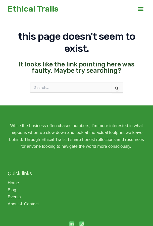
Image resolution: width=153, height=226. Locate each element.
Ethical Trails (33, 9)
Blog (13, 190)
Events (14, 197)
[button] (140, 9)
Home (13, 182)
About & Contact (23, 204)
